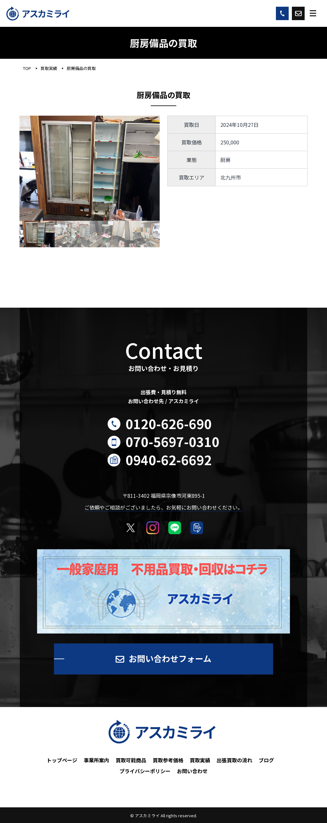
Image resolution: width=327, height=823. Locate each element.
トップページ (62, 760)
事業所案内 (96, 760)
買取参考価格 (168, 760)
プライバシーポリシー (145, 771)
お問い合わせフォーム (170, 658)
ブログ (266, 760)
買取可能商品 (131, 760)
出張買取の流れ (234, 760)
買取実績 (200, 760)
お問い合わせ (192, 771)
